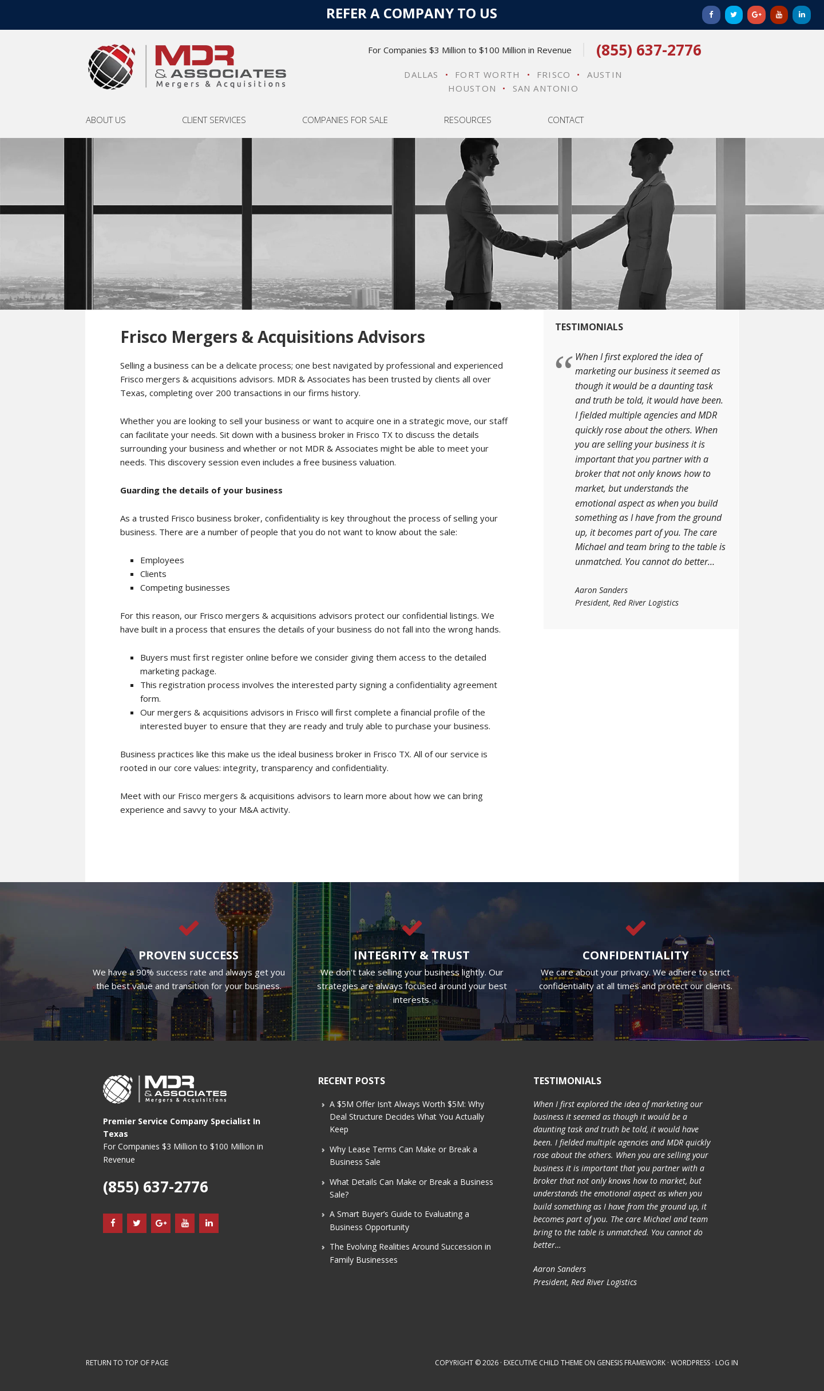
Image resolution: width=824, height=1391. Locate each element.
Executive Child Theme (543, 1363)
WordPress (690, 1363)
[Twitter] (734, 15)
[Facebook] (711, 15)
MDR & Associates (187, 67)
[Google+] (756, 15)
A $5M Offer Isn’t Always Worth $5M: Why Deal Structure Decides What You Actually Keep (407, 1116)
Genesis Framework (631, 1363)
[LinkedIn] (802, 15)
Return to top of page (127, 1363)
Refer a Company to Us (411, 12)
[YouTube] (779, 15)
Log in (726, 1363)
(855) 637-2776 (649, 49)
